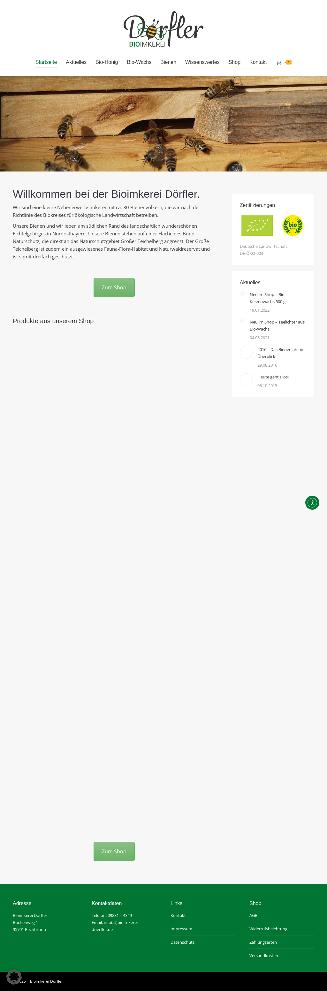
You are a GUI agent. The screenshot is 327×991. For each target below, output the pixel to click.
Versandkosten (263, 955)
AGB (253, 915)
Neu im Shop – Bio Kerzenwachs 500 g (267, 298)
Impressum (181, 929)
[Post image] (242, 293)
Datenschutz (182, 942)
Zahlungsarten (263, 942)
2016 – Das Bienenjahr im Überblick (281, 353)
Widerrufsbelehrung (268, 929)
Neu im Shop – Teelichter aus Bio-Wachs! (277, 325)
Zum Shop (114, 287)
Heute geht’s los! (273, 377)
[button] (14, 977)
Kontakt (178, 915)
